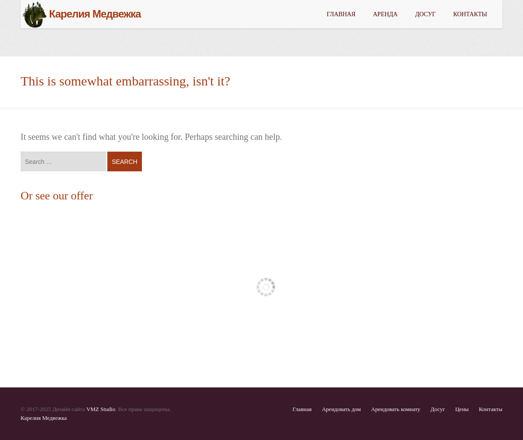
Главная (341, 14)
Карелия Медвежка (44, 418)
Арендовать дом (341, 409)
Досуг (425, 14)
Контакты (470, 14)
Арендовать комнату (396, 409)
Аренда (385, 14)
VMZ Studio (100, 409)
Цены (462, 409)
